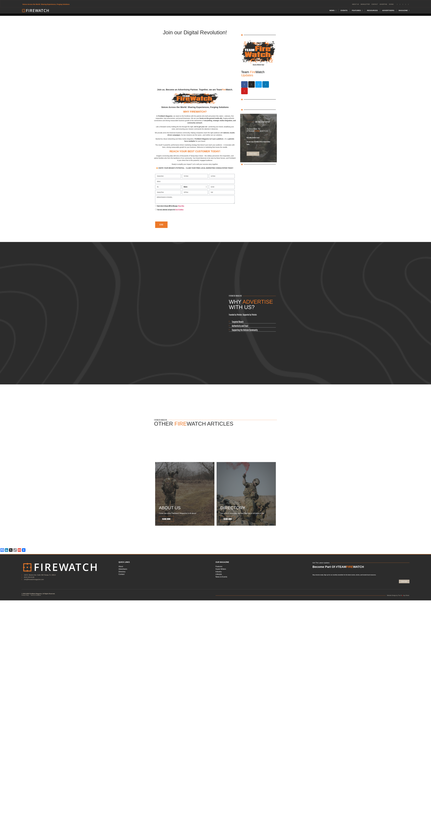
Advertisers (388, 11)
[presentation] (171, 216)
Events (344, 11)
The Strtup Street (403, 596)
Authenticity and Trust (240, 326)
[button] (252, 322)
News (332, 11)
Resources (372, 11)
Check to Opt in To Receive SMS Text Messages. (170, 206)
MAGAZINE (404, 11)
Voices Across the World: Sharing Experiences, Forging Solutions (46, 4)
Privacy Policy (181, 206)
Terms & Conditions (179, 210)
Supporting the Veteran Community (245, 330)
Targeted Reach (237, 322)
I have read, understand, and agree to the (170, 210)
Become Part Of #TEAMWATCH (338, 568)
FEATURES (357, 11)
